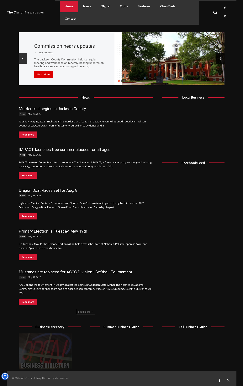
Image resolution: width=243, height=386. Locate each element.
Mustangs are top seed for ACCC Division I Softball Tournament (75, 272)
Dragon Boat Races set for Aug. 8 (48, 190)
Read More (43, 74)
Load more (85, 311)
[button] (215, 12)
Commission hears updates (64, 46)
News (22, 114)
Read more (28, 134)
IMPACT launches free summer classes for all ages (64, 149)
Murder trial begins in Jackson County (52, 108)
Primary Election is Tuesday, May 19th (53, 231)
